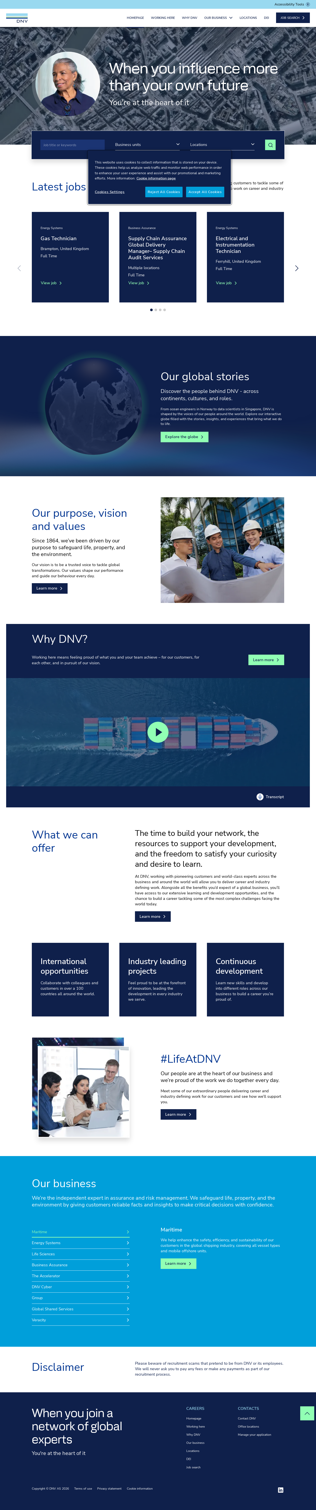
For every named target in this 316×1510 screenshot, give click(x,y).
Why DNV (189, 19)
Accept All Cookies (205, 192)
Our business (195, 1443)
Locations (248, 19)
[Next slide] (297, 268)
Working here (163, 19)
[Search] (72, 145)
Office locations (248, 1427)
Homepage (135, 19)
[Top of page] (307, 1413)
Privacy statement (109, 1489)
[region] (159, 177)
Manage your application (254, 1435)
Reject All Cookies (164, 192)
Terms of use (83, 1489)
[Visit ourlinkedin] (280, 1490)
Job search (193, 1467)
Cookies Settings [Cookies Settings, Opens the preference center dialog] (110, 192)
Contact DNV (247, 1418)
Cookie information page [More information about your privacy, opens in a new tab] (156, 178)
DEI (266, 19)
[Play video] (158, 732)
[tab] (80, 1232)
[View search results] (270, 145)
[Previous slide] (19, 268)
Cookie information (140, 1489)
